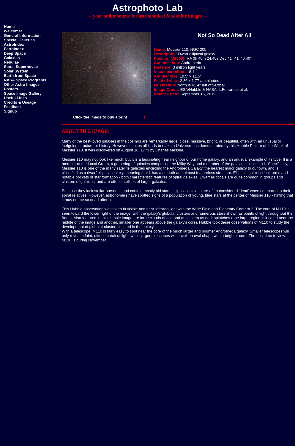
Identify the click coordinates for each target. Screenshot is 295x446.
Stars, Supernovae (21, 66)
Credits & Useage (20, 102)
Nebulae (11, 62)
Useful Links (15, 98)
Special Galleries (19, 40)
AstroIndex (14, 44)
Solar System (16, 71)
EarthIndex (14, 49)
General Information (22, 35)
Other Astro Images (22, 84)
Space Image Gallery (23, 93)
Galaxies (12, 58)
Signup (10, 111)
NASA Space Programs (25, 80)
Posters (11, 89)
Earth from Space (20, 75)
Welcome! (13, 31)
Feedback (13, 107)
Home (9, 26)
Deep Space (15, 53)
